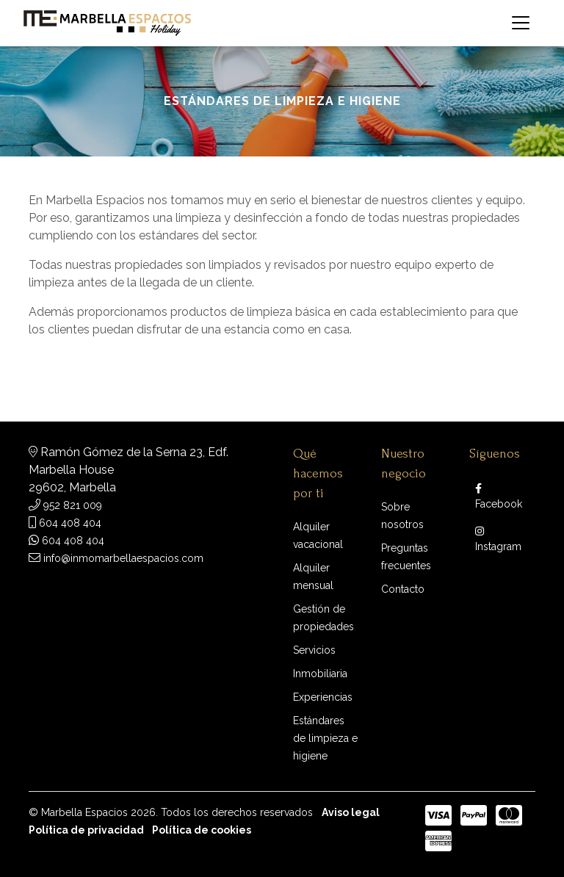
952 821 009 (72, 505)
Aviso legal (351, 812)
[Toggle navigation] (520, 22)
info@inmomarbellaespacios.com (123, 558)
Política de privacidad (86, 830)
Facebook (498, 496)
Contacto (402, 589)
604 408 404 (70, 523)
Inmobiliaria (320, 673)
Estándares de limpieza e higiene (325, 738)
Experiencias (322, 697)
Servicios (314, 650)
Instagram (498, 539)
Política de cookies (201, 830)
